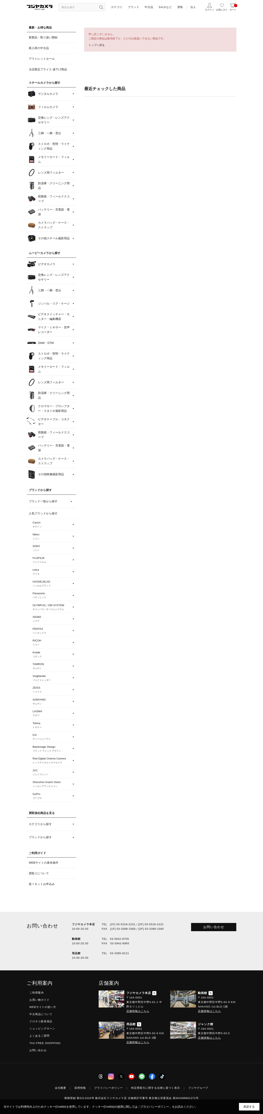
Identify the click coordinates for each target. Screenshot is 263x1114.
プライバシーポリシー (108, 1087)
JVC (52, 772)
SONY (52, 548)
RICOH (52, 642)
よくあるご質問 (39, 1035)
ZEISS (52, 690)
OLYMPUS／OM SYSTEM (52, 607)
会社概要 (60, 1087)
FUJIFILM (52, 560)
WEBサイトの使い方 (42, 1007)
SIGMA (52, 619)
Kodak (52, 654)
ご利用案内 (36, 992)
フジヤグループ (198, 1087)
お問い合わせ (213, 927)
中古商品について (40, 1014)
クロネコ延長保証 (40, 1021)
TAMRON (52, 666)
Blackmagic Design (52, 749)
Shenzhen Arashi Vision (52, 784)
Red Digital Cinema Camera (52, 760)
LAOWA (52, 713)
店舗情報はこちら (137, 1011)
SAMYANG (52, 701)
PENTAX (52, 631)
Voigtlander (52, 678)
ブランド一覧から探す (43, 501)
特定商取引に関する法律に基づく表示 (155, 1087)
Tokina (52, 725)
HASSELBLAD (52, 583)
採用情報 (80, 1087)
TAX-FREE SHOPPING (45, 1043)
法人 (193, 7)
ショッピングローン (42, 1028)
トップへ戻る (97, 45)
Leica (52, 572)
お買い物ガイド (39, 999)
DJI (52, 737)
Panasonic (52, 595)
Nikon (52, 536)
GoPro (52, 796)
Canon (52, 524)
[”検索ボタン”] (101, 7)
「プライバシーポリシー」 (154, 1106)
